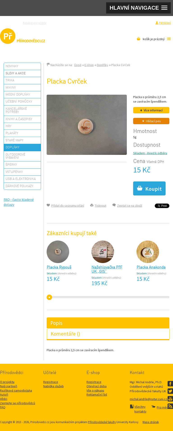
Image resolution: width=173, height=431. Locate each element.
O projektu (7, 382)
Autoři (4, 394)
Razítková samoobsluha (101, 23)
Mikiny (11, 87)
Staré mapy (14, 140)
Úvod (77, 65)
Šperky (11, 164)
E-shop (89, 65)
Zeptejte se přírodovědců (68, 23)
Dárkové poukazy (19, 186)
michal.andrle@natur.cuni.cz (148, 399)
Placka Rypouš (59, 267)
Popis (56, 323)
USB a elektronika (21, 179)
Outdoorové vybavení (15, 156)
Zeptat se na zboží (129, 206)
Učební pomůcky (19, 101)
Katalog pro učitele (34, 23)
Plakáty (12, 133)
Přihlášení (165, 23)
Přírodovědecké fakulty (102, 422)
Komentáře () (65, 333)
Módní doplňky (18, 94)
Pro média (124, 23)
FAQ (2, 407)
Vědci (3, 399)
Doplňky (12, 147)
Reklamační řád (96, 394)
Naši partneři (8, 386)
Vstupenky (14, 172)
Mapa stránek (151, 422)
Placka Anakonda (151, 267)
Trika (10, 80)
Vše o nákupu (95, 390)
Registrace (146, 23)
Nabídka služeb (53, 386)
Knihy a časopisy (19, 119)
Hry (8, 126)
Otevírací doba (96, 386)
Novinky (12, 66)
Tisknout (100, 206)
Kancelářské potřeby (16, 110)
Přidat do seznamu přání (67, 206)
